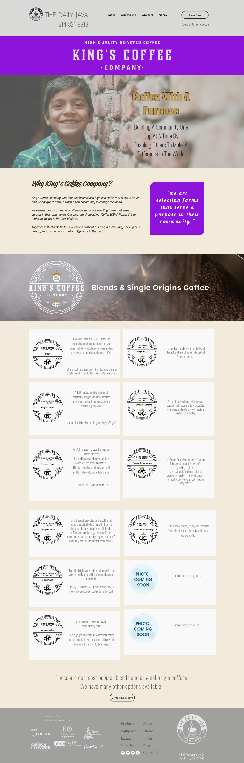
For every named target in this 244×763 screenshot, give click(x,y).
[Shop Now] (195, 15)
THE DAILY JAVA (66, 14)
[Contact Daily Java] (122, 697)
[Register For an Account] (195, 24)
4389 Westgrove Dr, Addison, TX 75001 (192, 756)
